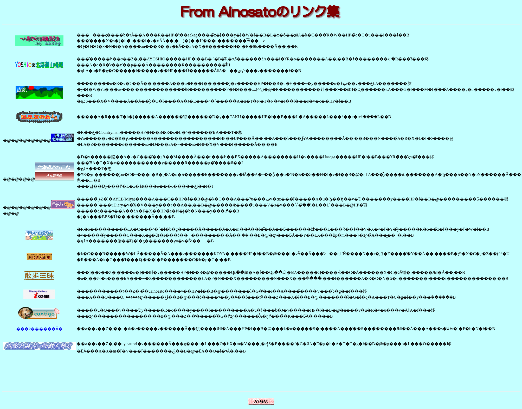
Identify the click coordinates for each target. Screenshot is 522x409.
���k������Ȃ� (39, 329)
